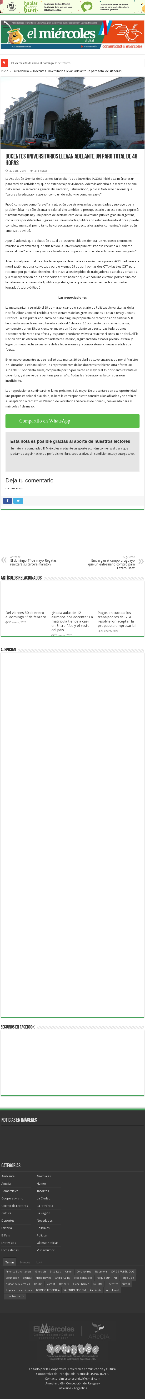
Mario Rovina (43, 1277)
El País (5, 1235)
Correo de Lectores (14, 1206)
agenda (27, 1277)
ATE (116, 1277)
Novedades (45, 1220)
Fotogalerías (10, 1250)
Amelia (6, 1183)
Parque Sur (103, 1277)
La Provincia (21, 71)
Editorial (7, 1228)
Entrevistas (8, 1243)
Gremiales (44, 1176)
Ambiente (8, 1176)
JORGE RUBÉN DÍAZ (123, 1271)
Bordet (38, 1284)
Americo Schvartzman (18, 1271)
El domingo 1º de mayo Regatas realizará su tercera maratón (34, 560)
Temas (9, 1262)
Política (42, 1235)
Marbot (50, 1284)
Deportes (7, 1220)
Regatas (10, 1290)
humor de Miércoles (18, 1284)
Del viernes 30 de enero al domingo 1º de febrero (40, 63)
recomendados (83, 1277)
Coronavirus (83, 1271)
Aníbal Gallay (62, 1277)
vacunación (12, 1277)
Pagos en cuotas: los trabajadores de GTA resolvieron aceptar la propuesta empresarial (116, 619)
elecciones (25, 1290)
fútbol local (112, 1290)
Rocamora (101, 1271)
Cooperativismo (12, 1198)
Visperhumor (46, 1250)
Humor (41, 1183)
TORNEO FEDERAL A (48, 1290)
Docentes (112, 1284)
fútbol (126, 1284)
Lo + (39, 1262)
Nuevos (25, 1262)
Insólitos (43, 1191)
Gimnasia (40, 1271)
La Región (43, 1213)
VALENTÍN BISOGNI (75, 1290)
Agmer (68, 1271)
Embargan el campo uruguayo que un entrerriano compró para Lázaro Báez (110, 562)
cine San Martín (15, 1296)
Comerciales (9, 1191)
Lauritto (98, 1284)
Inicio (4, 71)
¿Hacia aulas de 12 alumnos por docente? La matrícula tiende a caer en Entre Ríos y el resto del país (72, 621)
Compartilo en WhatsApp (44, 420)
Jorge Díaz (128, 1277)
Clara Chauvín (81, 1284)
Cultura (6, 1213)
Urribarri (64, 1284)
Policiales (43, 1228)
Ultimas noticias (47, 1243)
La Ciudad (43, 1198)
